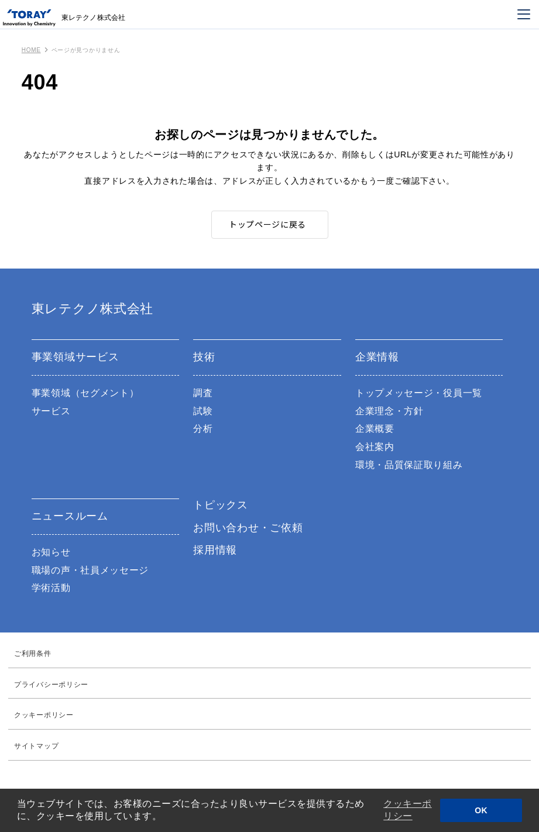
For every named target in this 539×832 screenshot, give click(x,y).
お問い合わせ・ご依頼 (248, 528)
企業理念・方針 (389, 411)
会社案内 (374, 447)
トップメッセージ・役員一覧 (418, 393)
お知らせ (51, 552)
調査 (202, 393)
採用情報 (215, 550)
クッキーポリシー (407, 810)
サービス (51, 411)
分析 (202, 429)
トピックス (220, 505)
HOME (31, 50)
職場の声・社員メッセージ (90, 570)
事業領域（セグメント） (85, 393)
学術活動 (51, 588)
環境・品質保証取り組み (409, 465)
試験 (202, 411)
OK (481, 810)
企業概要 (374, 429)
